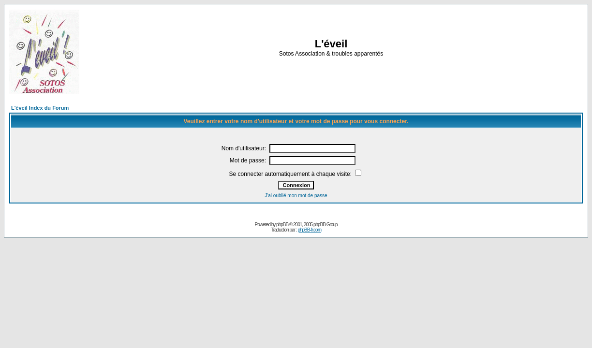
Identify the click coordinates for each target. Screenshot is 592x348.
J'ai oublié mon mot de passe (296, 195)
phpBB (282, 224)
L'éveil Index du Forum (40, 108)
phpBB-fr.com (309, 229)
